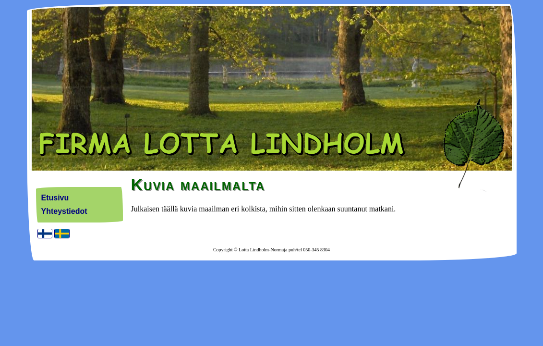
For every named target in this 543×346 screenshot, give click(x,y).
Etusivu (55, 198)
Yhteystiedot (64, 211)
